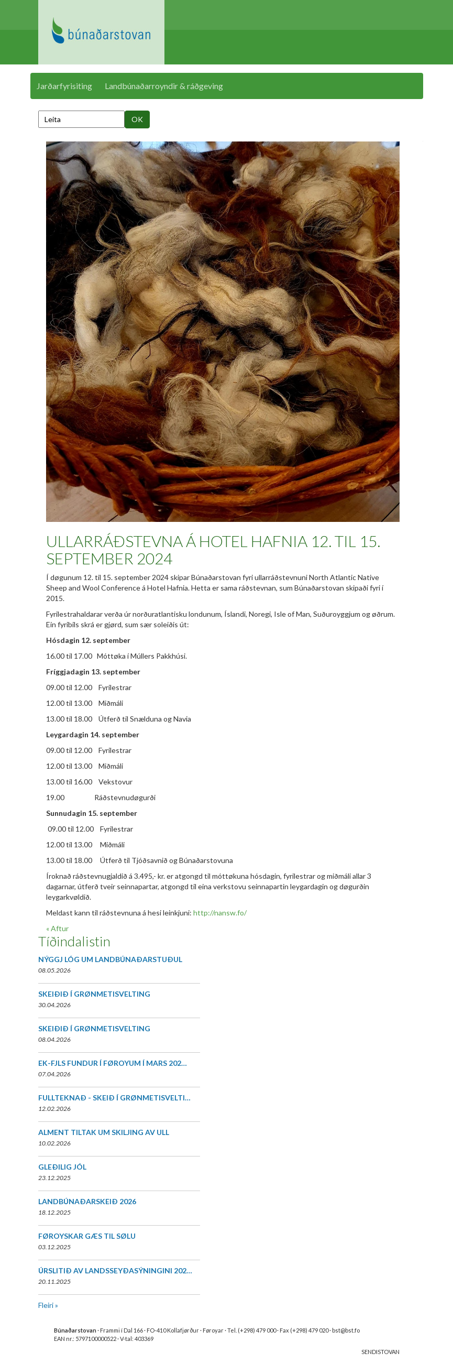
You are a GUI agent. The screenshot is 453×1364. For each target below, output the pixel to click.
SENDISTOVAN (380, 1351)
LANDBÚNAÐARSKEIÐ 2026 (87, 1201)
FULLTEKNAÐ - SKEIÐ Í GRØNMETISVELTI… (114, 1097)
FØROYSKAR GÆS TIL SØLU (87, 1235)
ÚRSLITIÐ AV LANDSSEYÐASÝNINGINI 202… (115, 1270)
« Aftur (57, 928)
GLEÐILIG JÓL (62, 1166)
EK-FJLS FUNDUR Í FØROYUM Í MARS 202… (112, 1063)
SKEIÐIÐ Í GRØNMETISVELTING (94, 993)
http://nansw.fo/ (220, 912)
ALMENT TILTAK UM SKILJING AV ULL (103, 1132)
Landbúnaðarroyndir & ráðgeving (164, 86)
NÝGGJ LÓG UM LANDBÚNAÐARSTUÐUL (110, 959)
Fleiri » (48, 1305)
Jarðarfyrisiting (64, 86)
